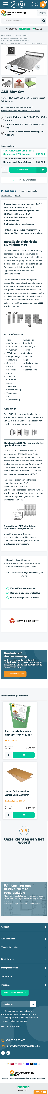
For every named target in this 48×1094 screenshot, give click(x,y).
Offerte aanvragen (42, 14)
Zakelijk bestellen (9, 947)
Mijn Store (14, 4)
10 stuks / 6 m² (11, 741)
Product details (8, 191)
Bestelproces (7, 959)
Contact (5, 927)
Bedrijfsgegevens (9, 968)
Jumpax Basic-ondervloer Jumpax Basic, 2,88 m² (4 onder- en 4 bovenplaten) (17, 795)
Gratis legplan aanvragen (15, 992)
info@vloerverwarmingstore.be (23, 1046)
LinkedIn (8, 1053)
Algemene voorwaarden (19, 1078)
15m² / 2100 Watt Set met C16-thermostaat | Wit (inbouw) (24, 153)
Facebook (3, 1053)
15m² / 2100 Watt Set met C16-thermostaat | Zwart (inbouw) (24, 161)
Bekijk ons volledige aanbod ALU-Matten (20, 111)
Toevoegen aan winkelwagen (24, 755)
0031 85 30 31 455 (21, 4)
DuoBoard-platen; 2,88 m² (15, 801)
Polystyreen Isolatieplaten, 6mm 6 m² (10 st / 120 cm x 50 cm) (18, 735)
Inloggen (5, 985)
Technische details (28, 191)
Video (17, 196)
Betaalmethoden (23, 1063)
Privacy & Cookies (37, 1078)
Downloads (6, 196)
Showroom (6, 976)
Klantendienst (8, 939)
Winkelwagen (43, 4)
